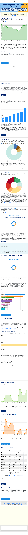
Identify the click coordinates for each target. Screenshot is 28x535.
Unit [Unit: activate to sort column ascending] (19, 452)
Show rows (14, 473)
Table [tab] (6, 21)
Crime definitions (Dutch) (6, 315)
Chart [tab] (3, 21)
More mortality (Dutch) (6, 444)
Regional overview (5, 62)
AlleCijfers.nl (14, 15)
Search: (14, 450)
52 (19, 475)
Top (21, 504)
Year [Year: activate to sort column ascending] (25, 452)
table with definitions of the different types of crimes (11, 250)
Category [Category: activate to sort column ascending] (9, 452)
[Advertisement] (14, 74)
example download (20, 491)
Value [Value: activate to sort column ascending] (14, 452)
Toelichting (3, 135)
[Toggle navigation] (14, 1)
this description (24, 495)
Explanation (4, 95)
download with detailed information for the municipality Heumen (13, 202)
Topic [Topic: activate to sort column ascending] (2, 452)
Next (22, 475)
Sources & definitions (5, 499)
